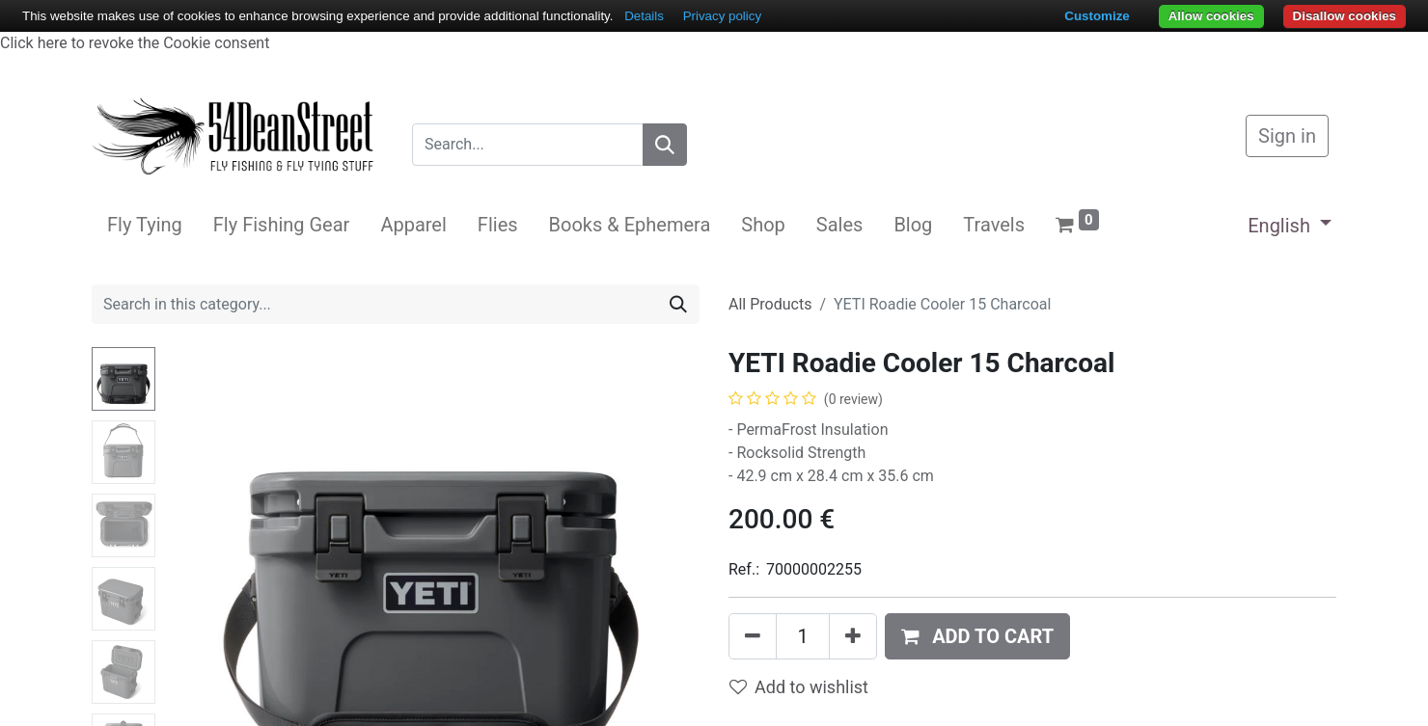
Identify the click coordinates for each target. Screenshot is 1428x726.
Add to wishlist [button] (798, 687)
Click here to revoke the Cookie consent (134, 43)
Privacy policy (722, 16)
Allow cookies (1211, 16)
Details (644, 16)
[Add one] (853, 636)
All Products (769, 304)
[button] (977, 636)
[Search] (665, 144)
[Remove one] (752, 636)
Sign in (1287, 136)
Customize (1096, 16)
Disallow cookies (1344, 16)
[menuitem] (145, 224)
